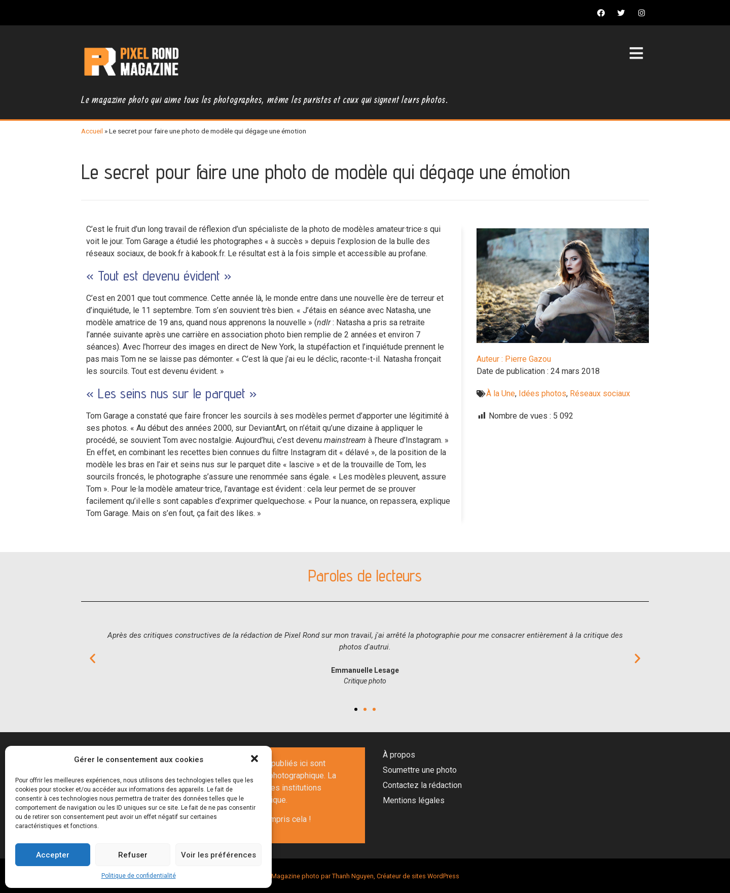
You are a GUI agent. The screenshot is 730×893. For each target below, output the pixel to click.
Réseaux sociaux (600, 393)
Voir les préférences (218, 855)
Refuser (133, 855)
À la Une (500, 393)
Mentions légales (414, 800)
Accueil (92, 131)
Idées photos (542, 393)
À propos (399, 755)
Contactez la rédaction (422, 785)
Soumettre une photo (420, 770)
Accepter (52, 855)
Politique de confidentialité (138, 875)
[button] (255, 759)
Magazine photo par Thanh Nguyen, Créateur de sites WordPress (365, 876)
